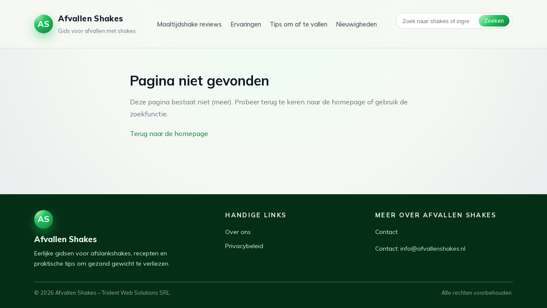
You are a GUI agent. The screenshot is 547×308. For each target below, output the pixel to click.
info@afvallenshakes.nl (432, 248)
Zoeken (494, 20)
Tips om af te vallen (298, 24)
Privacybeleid (244, 246)
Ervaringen (245, 24)
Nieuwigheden (356, 24)
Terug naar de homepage (169, 133)
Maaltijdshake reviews (189, 24)
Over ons (238, 232)
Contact (386, 232)
